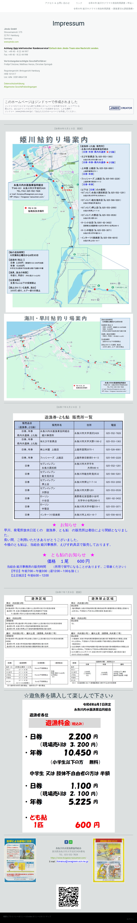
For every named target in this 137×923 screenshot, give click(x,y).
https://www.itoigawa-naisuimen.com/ (68, 858)
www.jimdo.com (11, 42)
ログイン (130, 919)
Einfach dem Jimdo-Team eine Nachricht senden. (74, 48)
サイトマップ (46, 917)
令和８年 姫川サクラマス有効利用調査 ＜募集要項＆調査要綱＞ (104, 8)
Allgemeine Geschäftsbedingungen (20, 87)
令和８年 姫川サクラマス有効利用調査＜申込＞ (111, 3)
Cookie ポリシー (33, 917)
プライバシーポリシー (16, 917)
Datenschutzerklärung (14, 83)
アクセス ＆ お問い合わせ (57, 3)
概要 (5, 917)
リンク (79, 3)
